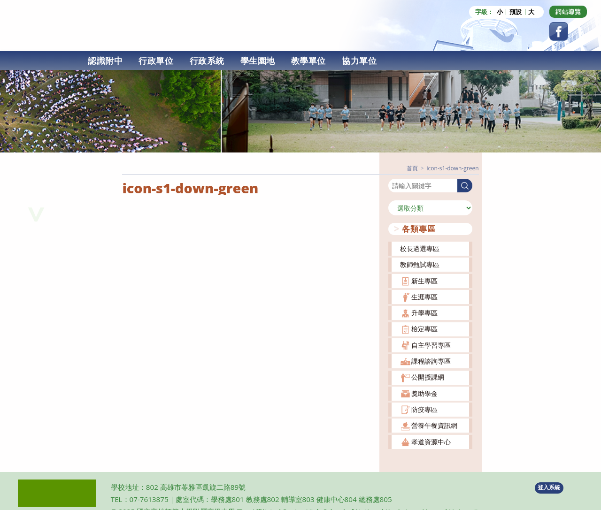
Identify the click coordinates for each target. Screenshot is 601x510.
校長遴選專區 (419, 248)
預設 (515, 12)
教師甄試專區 (419, 264)
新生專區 (424, 280)
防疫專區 (424, 409)
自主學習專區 (431, 345)
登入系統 (549, 487)
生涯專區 (424, 296)
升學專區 (424, 312)
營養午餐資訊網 (434, 425)
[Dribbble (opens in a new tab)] (568, 12)
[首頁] (412, 168)
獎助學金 (424, 393)
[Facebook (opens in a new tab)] (558, 31)
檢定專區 (424, 328)
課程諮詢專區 (431, 361)
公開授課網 (427, 377)
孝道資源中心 (431, 441)
